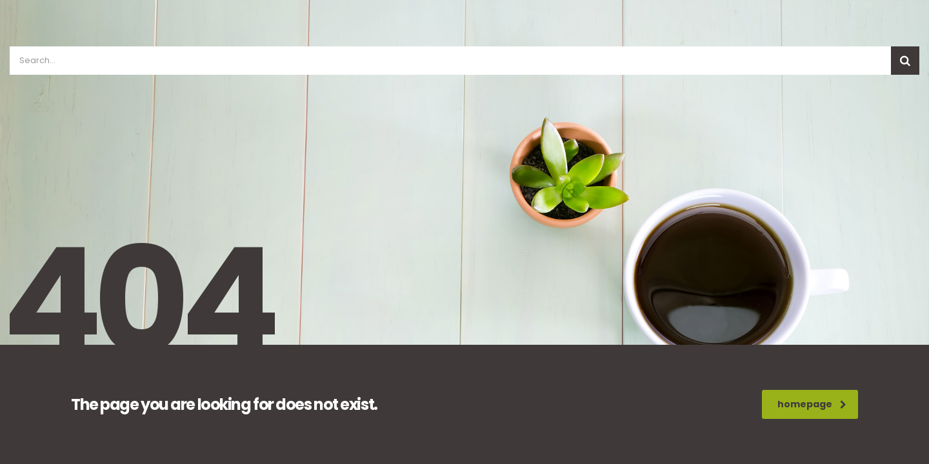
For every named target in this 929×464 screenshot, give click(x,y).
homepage (811, 404)
